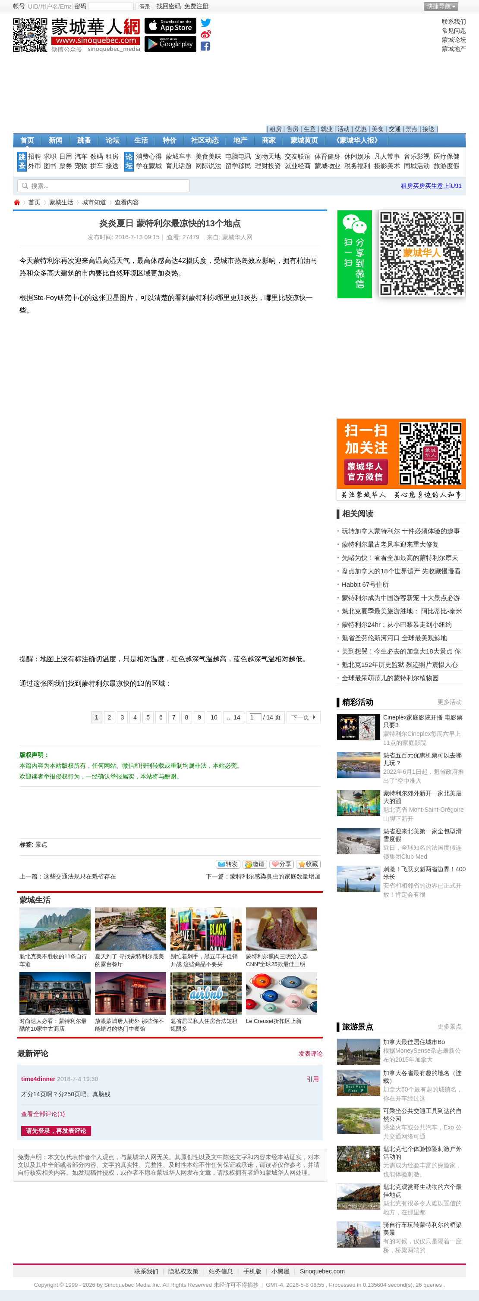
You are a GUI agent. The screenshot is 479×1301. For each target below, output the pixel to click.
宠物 (81, 166)
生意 (310, 128)
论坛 (113, 140)
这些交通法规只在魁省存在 (80, 876)
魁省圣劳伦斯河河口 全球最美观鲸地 (394, 637)
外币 (34, 166)
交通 (395, 128)
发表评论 (311, 1053)
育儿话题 (179, 166)
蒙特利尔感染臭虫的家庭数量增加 (275, 876)
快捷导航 (439, 6)
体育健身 (327, 156)
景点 (412, 128)
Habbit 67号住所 (365, 584)
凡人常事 (387, 156)
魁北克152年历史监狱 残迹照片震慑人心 (400, 664)
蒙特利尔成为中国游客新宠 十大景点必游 (401, 597)
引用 (313, 1079)
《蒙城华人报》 (357, 140)
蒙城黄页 (304, 140)
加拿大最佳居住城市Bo (414, 1041)
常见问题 (454, 30)
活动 (343, 128)
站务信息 (221, 1271)
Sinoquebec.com (322, 1271)
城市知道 (94, 202)
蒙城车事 (179, 156)
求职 (50, 156)
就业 (327, 128)
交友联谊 (298, 156)
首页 (27, 140)
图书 (50, 166)
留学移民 (238, 166)
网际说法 (208, 166)
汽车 (81, 156)
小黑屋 (280, 1271)
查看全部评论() (43, 1113)
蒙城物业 (327, 166)
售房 (293, 128)
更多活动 (450, 701)
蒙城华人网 (16, 202)
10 (214, 717)
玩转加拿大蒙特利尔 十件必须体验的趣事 (401, 531)
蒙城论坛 (454, 39)
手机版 (252, 1271)
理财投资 (268, 166)
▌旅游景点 (355, 1027)
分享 (285, 863)
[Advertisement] (352, 71)
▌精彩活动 (355, 702)
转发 (232, 863)
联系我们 (454, 21)
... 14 (233, 717)
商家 (269, 140)
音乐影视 (417, 156)
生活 (141, 140)
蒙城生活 (61, 202)
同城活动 (417, 166)
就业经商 (298, 166)
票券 (65, 166)
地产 (240, 140)
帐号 (19, 6)
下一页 (300, 717)
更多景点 (450, 1026)
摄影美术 (387, 166)
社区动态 (205, 140)
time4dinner (38, 1079)
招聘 (34, 156)
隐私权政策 (183, 1271)
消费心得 (149, 156)
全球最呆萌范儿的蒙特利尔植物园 (390, 678)
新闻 (56, 140)
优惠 (361, 128)
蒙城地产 (454, 48)
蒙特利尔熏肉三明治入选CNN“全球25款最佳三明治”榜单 (277, 964)
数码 (96, 156)
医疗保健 (447, 156)
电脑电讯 (238, 156)
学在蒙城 (149, 166)
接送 (428, 128)
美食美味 (208, 156)
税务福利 (357, 166)
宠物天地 (268, 156)
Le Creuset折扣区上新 (274, 1021)
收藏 (312, 863)
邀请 (258, 863)
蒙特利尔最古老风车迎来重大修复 (390, 544)
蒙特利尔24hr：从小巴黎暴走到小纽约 (397, 624)
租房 (276, 128)
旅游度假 (447, 166)
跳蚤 (84, 140)
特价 (169, 140)
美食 (378, 128)
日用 (65, 156)
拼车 (96, 166)
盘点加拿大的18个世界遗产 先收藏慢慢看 (401, 571)
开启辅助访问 (464, 6)
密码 (80, 6)
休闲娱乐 (357, 156)
